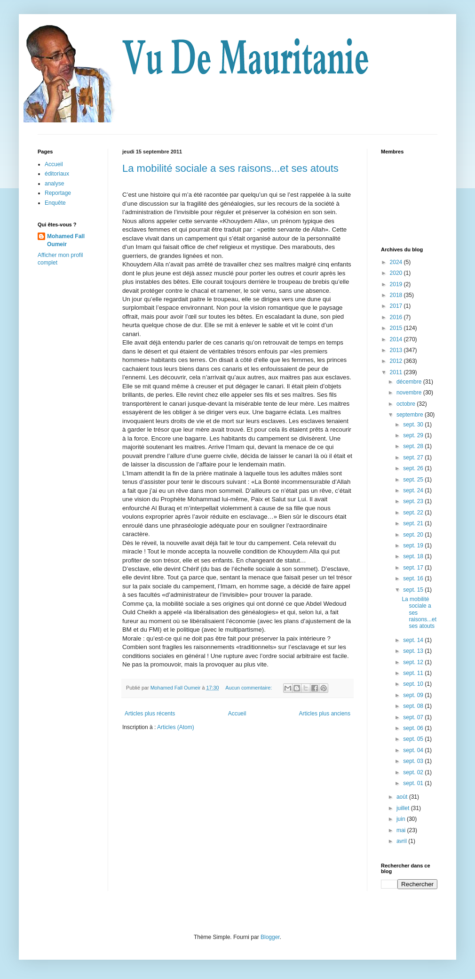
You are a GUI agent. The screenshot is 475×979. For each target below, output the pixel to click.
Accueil (237, 713)
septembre (410, 414)
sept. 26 (414, 468)
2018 (397, 295)
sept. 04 (414, 750)
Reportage (58, 193)
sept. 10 (414, 684)
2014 (397, 339)
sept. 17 (414, 567)
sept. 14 (414, 640)
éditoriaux (57, 173)
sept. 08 (414, 706)
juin (401, 819)
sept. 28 (414, 446)
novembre (409, 392)
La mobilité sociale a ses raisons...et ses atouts (230, 168)
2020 (397, 273)
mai (401, 830)
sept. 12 (414, 662)
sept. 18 (414, 556)
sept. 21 (414, 523)
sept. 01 (414, 783)
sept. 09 (414, 695)
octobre (406, 404)
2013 (397, 350)
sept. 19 (414, 545)
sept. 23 (414, 501)
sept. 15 (414, 589)
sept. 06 (414, 728)
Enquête (55, 203)
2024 (397, 262)
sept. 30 (414, 424)
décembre (409, 381)
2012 (397, 361)
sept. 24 (414, 490)
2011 (397, 372)
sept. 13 (414, 651)
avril (402, 841)
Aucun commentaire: (249, 687)
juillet (403, 808)
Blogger (270, 937)
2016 (397, 317)
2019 (397, 284)
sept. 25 (414, 479)
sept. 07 (414, 717)
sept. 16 (414, 578)
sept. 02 (414, 772)
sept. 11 (414, 673)
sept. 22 (414, 512)
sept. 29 (414, 435)
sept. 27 (414, 457)
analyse (54, 183)
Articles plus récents (150, 713)
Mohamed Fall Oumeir (66, 240)
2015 (397, 328)
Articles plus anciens (324, 713)
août (402, 797)
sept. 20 (414, 534)
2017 (397, 306)
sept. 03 (414, 761)
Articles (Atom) (175, 727)
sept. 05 (414, 739)
